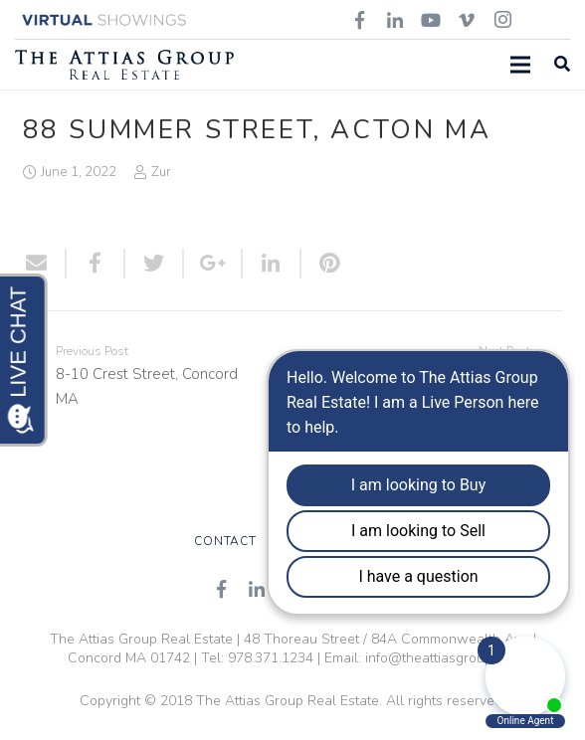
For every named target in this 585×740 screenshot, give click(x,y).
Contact (225, 541)
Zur (161, 171)
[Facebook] (221, 589)
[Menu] (520, 65)
